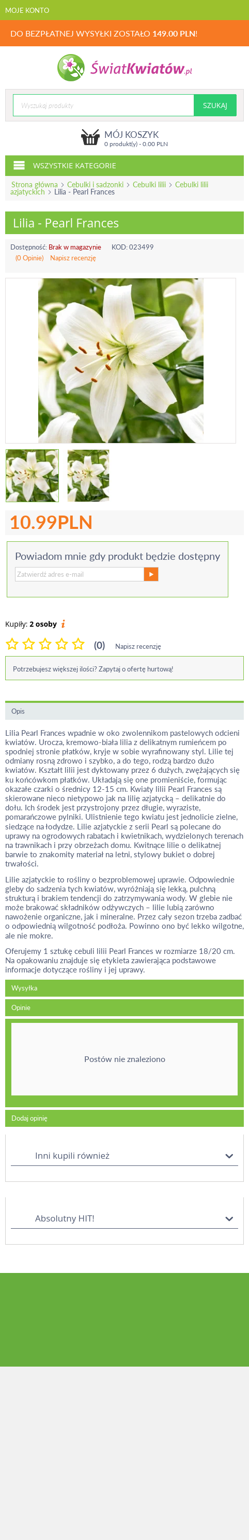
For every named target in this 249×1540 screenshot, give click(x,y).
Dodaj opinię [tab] (29, 1118)
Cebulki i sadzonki (95, 184)
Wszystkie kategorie (64, 164)
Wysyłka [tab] (24, 988)
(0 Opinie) (29, 258)
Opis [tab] (18, 711)
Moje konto (27, 10)
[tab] (124, 1063)
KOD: (120, 247)
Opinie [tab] (20, 1007)
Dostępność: (28, 247)
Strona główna (34, 184)
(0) (99, 645)
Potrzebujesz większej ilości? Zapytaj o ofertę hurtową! (93, 669)
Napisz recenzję (73, 258)
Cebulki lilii (149, 184)
